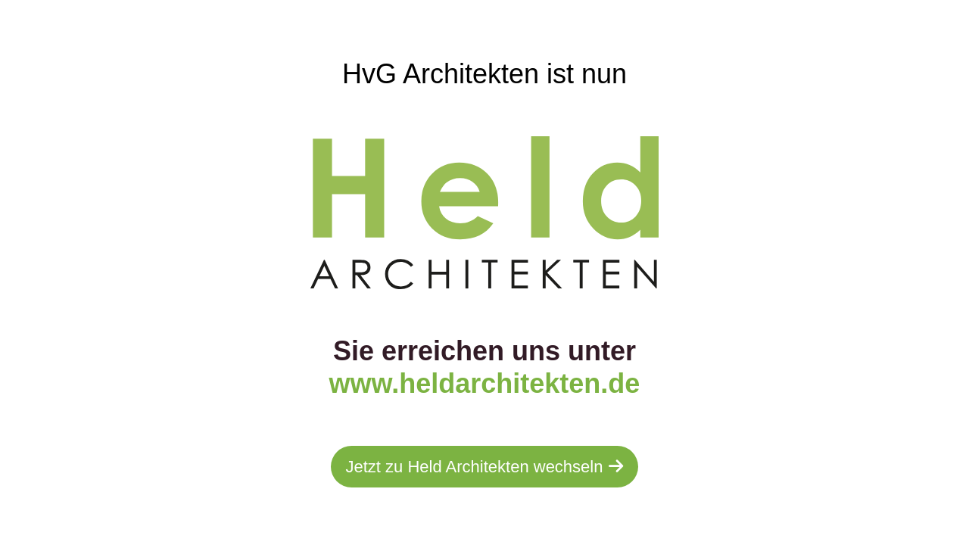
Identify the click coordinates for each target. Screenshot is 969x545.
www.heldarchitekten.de (484, 383)
